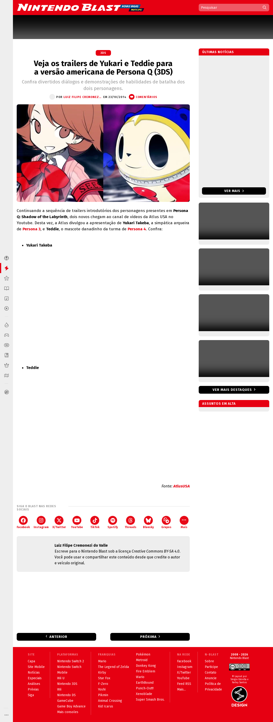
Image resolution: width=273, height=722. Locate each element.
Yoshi (102, 689)
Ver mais (234, 191)
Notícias (34, 673)
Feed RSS (184, 684)
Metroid (141, 660)
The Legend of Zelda (113, 667)
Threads (130, 522)
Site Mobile (36, 667)
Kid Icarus (105, 706)
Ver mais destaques (232, 390)
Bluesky (148, 522)
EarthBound (145, 683)
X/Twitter (59, 522)
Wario (140, 677)
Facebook (23, 522)
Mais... (181, 689)
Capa (31, 661)
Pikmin (103, 695)
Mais (184, 522)
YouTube (77, 522)
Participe (211, 667)
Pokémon (143, 654)
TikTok (94, 522)
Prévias (33, 689)
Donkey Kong (146, 666)
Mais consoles (67, 712)
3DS (103, 53)
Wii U (60, 678)
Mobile (62, 673)
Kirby (102, 673)
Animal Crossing (110, 701)
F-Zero (103, 684)
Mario (102, 661)
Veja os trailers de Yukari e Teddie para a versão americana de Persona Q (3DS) (103, 67)
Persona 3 (31, 229)
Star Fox (104, 678)
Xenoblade (144, 694)
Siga (31, 695)
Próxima (148, 637)
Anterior (58, 637)
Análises (34, 684)
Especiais (35, 678)
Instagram (41, 522)
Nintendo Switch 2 (70, 661)
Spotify (112, 522)
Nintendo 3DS (67, 684)
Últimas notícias (218, 52)
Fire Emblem (145, 671)
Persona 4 (137, 229)
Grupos (166, 522)
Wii (59, 689)
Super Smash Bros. (150, 700)
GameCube (65, 701)
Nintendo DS (66, 695)
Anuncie (211, 678)
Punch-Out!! (145, 688)
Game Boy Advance (71, 706)
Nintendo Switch (69, 667)
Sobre (209, 661)
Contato (210, 673)
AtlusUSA (181, 486)
